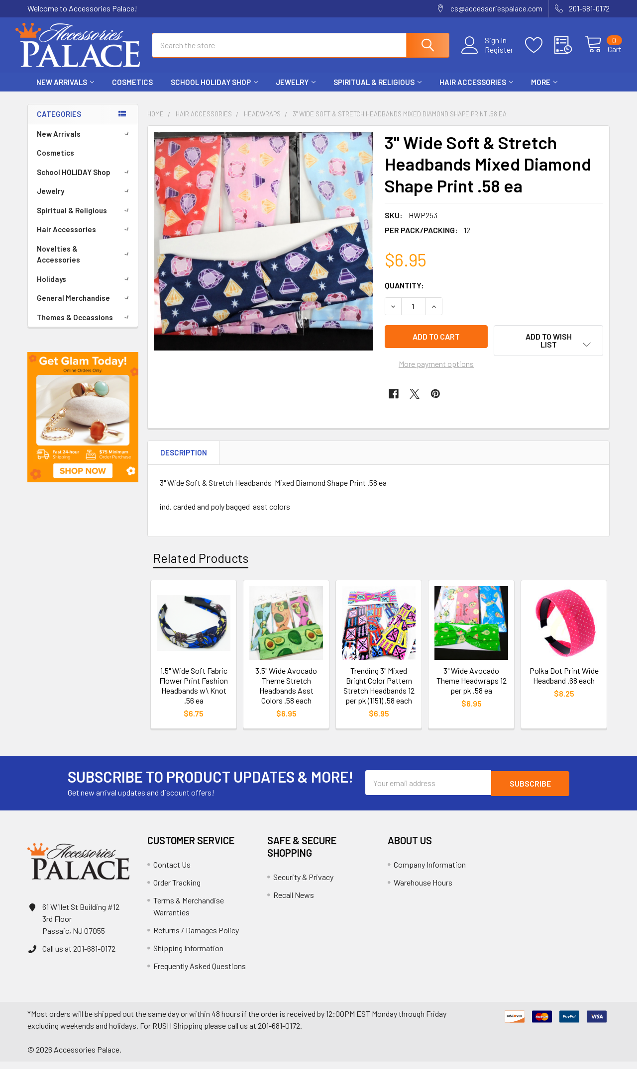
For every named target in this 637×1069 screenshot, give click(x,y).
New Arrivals (65, 91)
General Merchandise (84, 306)
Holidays (84, 287)
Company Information (430, 872)
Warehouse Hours (423, 889)
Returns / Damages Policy (196, 937)
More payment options (436, 371)
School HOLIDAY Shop (214, 91)
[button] (82, 426)
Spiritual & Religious (377, 91)
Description (183, 460)
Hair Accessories (476, 91)
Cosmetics (132, 91)
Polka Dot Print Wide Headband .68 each (564, 683)
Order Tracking (177, 889)
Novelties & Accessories (84, 263)
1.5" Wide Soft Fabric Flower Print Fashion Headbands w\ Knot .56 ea (193, 693)
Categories (59, 122)
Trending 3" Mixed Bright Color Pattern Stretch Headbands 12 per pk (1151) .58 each (379, 693)
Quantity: (404, 294)
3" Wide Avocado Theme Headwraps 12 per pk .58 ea (471, 688)
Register (487, 55)
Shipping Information (188, 955)
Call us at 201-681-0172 (78, 956)
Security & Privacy (303, 884)
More (544, 91)
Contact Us (172, 872)
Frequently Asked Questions (199, 973)
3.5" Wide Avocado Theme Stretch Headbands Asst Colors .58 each (286, 693)
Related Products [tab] (200, 565)
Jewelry (296, 91)
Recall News (293, 902)
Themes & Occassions (84, 326)
